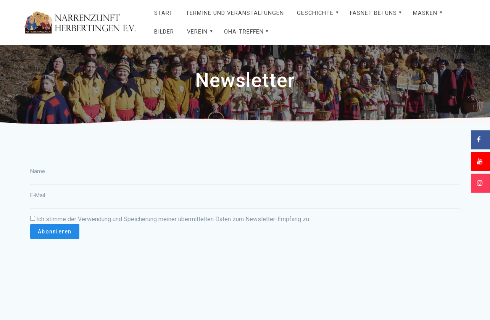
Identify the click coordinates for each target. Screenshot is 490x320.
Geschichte (315, 13)
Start (163, 13)
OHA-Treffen (244, 32)
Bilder (164, 32)
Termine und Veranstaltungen (235, 13)
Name (37, 171)
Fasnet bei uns (373, 13)
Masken (425, 13)
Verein (197, 32)
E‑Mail (37, 195)
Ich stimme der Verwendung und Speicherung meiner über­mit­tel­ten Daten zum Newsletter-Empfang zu (169, 219)
